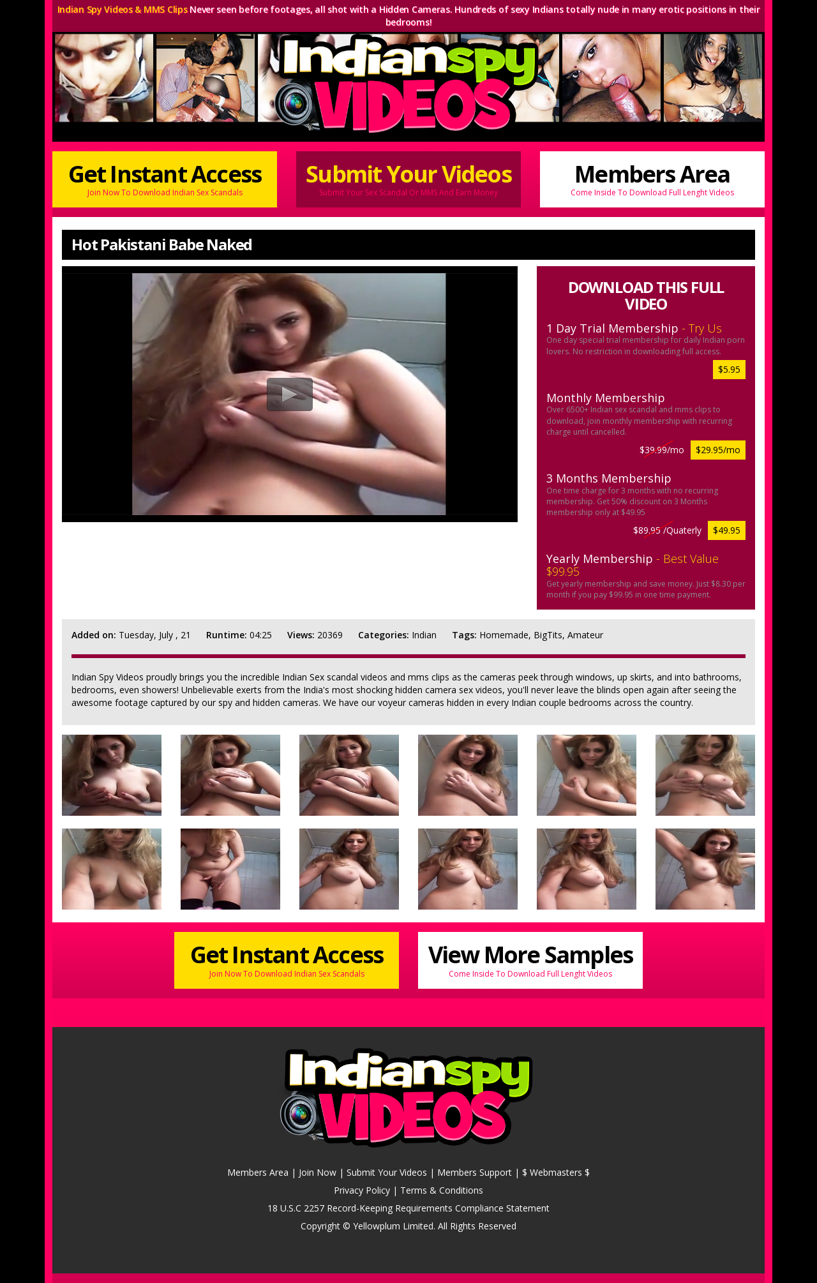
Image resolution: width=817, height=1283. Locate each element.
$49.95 (726, 530)
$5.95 (729, 369)
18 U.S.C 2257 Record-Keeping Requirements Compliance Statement (408, 1208)
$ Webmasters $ (556, 1172)
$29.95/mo (718, 450)
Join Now (317, 1172)
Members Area (652, 178)
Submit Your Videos (408, 178)
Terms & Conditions (441, 1190)
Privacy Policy (362, 1190)
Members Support (474, 1172)
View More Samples (530, 959)
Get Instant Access (164, 178)
